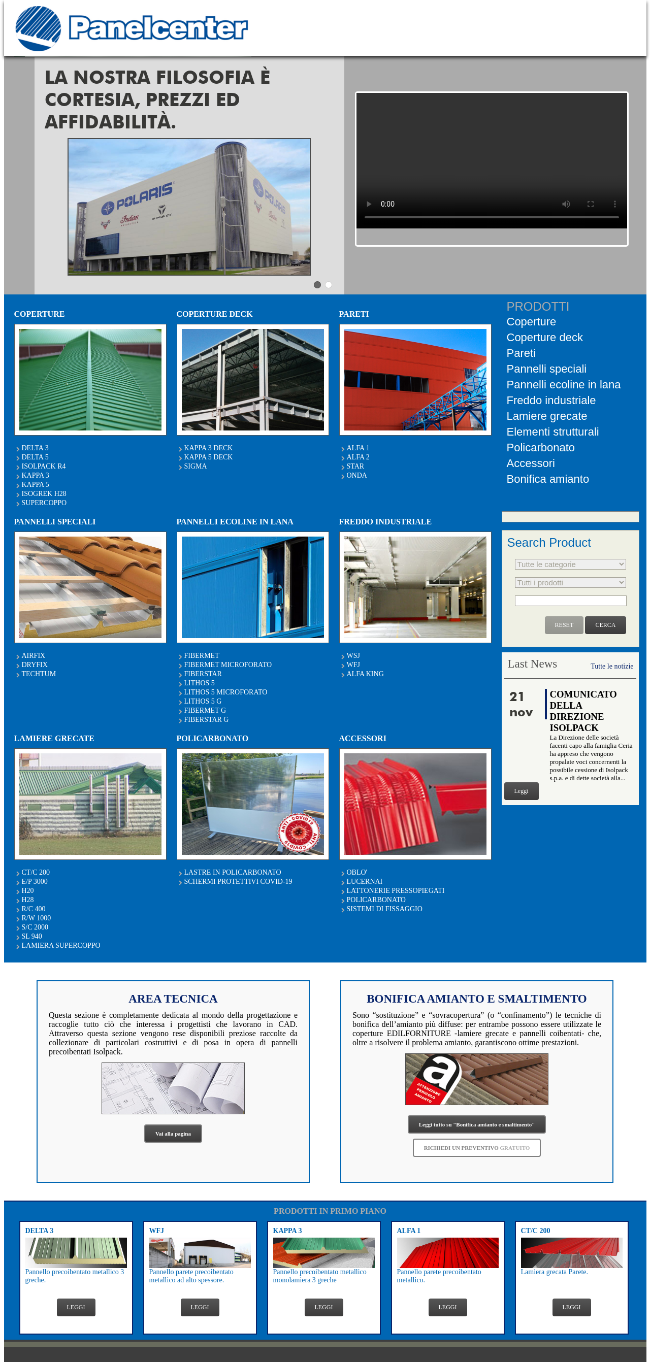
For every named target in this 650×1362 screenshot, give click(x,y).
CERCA (605, 624)
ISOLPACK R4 (44, 466)
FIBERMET (201, 655)
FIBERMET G (205, 710)
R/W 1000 (36, 918)
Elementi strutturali (553, 431)
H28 (28, 900)
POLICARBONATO (376, 900)
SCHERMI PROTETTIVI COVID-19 (238, 881)
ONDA (357, 475)
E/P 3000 (35, 881)
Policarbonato (541, 447)
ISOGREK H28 (44, 493)
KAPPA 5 (35, 484)
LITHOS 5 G (203, 701)
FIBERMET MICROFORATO (228, 665)
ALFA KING (365, 674)
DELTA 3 (35, 448)
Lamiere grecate (547, 416)
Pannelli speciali (547, 368)
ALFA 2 (358, 457)
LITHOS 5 (199, 683)
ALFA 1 (358, 448)
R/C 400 (34, 909)
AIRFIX (34, 655)
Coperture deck (545, 337)
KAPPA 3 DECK (208, 448)
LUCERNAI (365, 881)
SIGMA (195, 466)
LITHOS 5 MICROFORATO (226, 692)
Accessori (531, 463)
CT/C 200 (36, 872)
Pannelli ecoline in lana (564, 384)
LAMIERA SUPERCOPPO (61, 945)
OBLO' (357, 872)
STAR (356, 466)
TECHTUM (39, 674)
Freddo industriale (551, 400)
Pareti (521, 353)
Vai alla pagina (173, 1134)
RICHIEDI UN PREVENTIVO (477, 1148)
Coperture (532, 321)
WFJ (353, 665)
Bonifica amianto (548, 479)
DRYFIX (35, 665)
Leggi (521, 790)
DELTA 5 (35, 457)
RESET (564, 624)
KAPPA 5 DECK (208, 457)
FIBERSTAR (203, 674)
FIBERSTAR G (206, 719)
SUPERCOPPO (44, 503)
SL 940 (32, 936)
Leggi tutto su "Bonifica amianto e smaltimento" (477, 1124)
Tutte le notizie (612, 666)
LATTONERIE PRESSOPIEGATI (396, 890)
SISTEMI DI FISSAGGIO (384, 909)
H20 (28, 890)
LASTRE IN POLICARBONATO (232, 872)
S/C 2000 (35, 927)
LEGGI (76, 1307)
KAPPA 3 (35, 475)
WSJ (353, 655)
